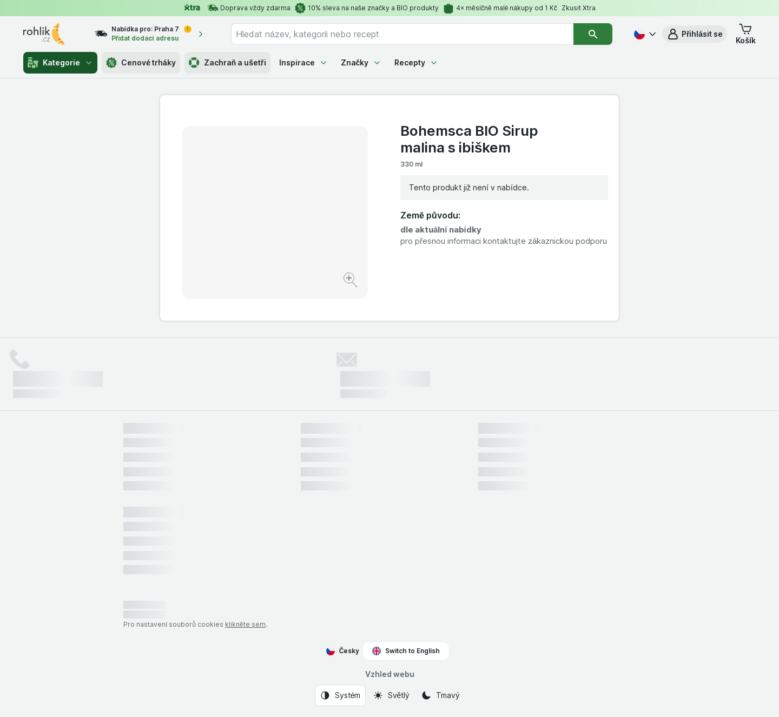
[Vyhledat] (592, 34)
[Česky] (644, 34)
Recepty (416, 62)
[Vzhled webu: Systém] (340, 695)
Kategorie (60, 62)
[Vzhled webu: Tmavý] (440, 695)
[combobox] (402, 34)
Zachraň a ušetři (227, 62)
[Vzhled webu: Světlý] (391, 695)
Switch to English (406, 651)
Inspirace (303, 62)
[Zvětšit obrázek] (351, 281)
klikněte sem (245, 624)
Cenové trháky (141, 62)
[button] (694, 34)
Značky (361, 62)
